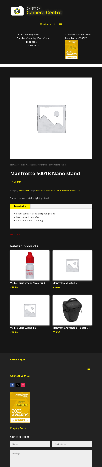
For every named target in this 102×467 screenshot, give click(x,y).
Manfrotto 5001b (53, 190)
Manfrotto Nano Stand (72, 190)
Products (21, 164)
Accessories (32, 164)
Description (20, 206)
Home (13, 164)
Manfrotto (40, 190)
